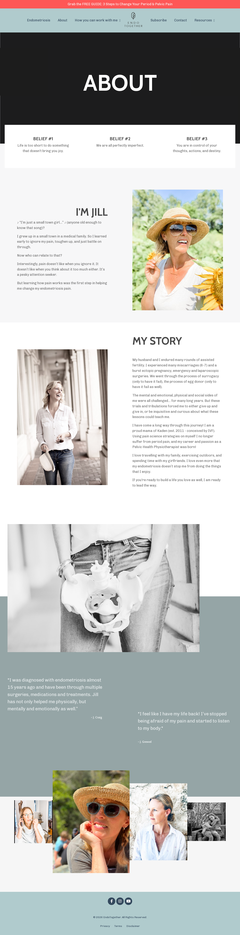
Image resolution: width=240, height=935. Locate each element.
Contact (180, 20)
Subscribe (159, 20)
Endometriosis (38, 20)
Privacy (105, 926)
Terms (118, 926)
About (62, 20)
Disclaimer (133, 926)
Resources (204, 20)
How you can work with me (98, 20)
